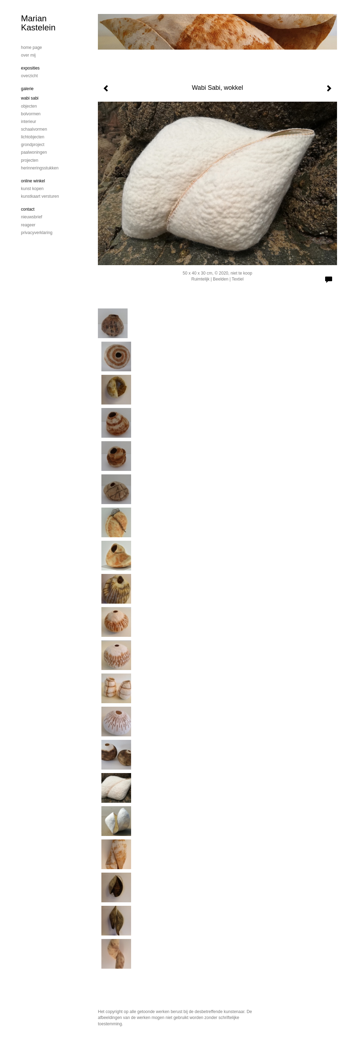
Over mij (28, 55)
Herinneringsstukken (39, 168)
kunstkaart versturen (40, 196)
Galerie (27, 88)
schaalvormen (34, 129)
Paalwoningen (34, 152)
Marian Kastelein (38, 23)
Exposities (30, 68)
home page (31, 47)
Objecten (29, 106)
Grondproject (32, 144)
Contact (28, 209)
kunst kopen (32, 188)
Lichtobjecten (32, 136)
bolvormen (31, 113)
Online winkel (33, 181)
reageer (28, 225)
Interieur (28, 121)
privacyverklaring (36, 232)
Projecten (29, 160)
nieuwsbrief (31, 216)
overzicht (29, 75)
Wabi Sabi (29, 98)
